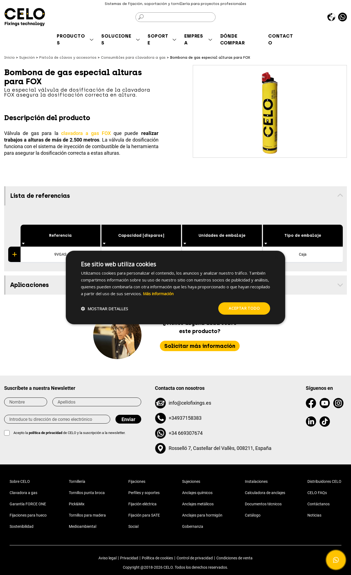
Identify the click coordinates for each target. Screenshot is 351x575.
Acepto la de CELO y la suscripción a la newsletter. (69, 433)
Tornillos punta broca (87, 493)
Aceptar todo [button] (244, 308)
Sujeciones (191, 481)
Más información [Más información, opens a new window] (158, 293)
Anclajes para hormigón (202, 515)
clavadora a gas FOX (86, 133)
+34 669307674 (186, 433)
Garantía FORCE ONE (28, 504)
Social (133, 526)
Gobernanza (192, 526)
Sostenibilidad (21, 526)
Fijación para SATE (144, 515)
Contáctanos (318, 504)
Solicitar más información (199, 346)
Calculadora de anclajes (265, 493)
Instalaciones (256, 481)
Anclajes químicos (197, 493)
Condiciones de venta (234, 558)
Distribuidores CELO (324, 481)
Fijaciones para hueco (28, 515)
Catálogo (253, 515)
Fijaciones (136, 481)
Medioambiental (82, 526)
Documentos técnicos (263, 504)
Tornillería (77, 481)
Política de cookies (157, 558)
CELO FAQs (317, 493)
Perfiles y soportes (144, 493)
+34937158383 (185, 418)
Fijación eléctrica (142, 504)
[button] (104, 309)
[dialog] (175, 287)
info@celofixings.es (190, 403)
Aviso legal (107, 558)
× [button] (276, 257)
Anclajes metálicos (198, 504)
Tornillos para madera (87, 515)
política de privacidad (46, 433)
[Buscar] (175, 17)
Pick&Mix (76, 504)
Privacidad (129, 558)
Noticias (314, 515)
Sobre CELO (20, 481)
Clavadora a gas (23, 493)
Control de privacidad (195, 558)
